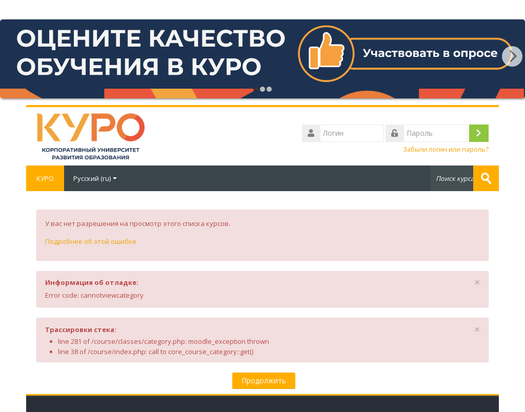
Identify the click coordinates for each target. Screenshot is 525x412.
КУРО (45, 178)
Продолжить (263, 380)
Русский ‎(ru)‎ (95, 178)
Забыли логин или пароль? (446, 149)
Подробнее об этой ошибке (90, 241)
